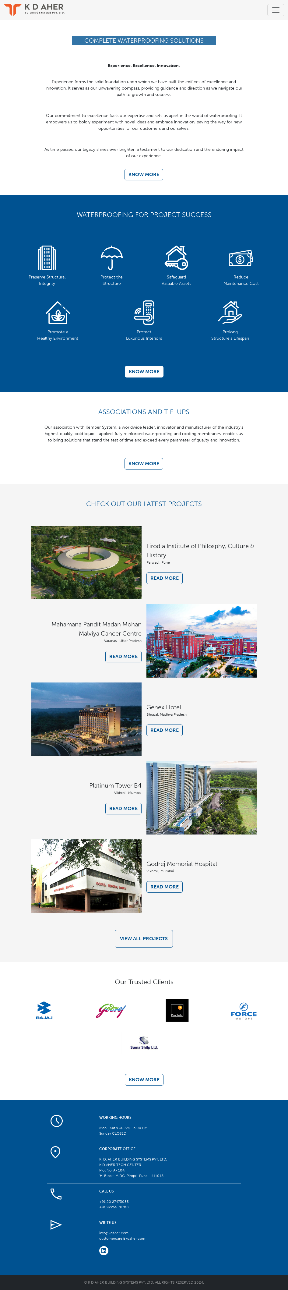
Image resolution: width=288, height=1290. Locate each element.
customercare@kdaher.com (122, 1238)
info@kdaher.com (113, 1233)
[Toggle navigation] (275, 10)
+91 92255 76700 (114, 1207)
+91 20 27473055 (114, 1202)
